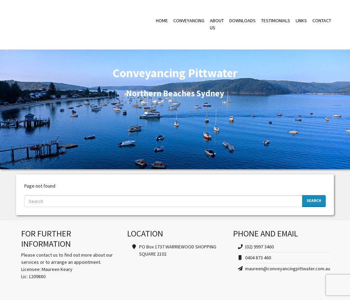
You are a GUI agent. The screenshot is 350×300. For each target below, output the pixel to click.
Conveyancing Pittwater (82, 24)
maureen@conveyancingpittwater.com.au (287, 268)
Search (314, 200)
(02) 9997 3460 (259, 247)
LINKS (301, 20)
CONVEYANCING (188, 20)
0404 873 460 (258, 258)
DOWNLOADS (242, 20)
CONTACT (321, 20)
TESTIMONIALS (275, 20)
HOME (162, 20)
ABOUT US (217, 24)
